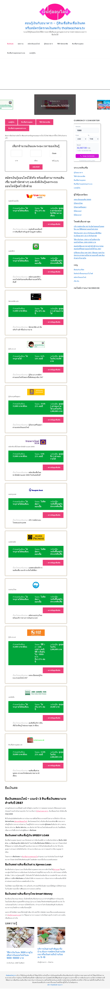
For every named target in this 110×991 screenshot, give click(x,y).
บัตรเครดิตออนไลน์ (20, 821)
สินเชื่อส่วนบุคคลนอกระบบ (16, 53)
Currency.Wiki (94, 160)
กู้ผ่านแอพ (56, 869)
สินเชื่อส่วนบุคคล (77, 44)
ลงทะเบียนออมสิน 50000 (55, 106)
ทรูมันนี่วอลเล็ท (13, 201)
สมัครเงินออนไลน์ (34, 44)
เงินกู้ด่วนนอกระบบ (14, 915)
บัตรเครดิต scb (13, 301)
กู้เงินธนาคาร (48, 44)
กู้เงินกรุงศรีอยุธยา (14, 396)
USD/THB (78, 160)
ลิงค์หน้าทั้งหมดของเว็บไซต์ (83, 273)
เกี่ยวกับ (76, 281)
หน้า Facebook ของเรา (55, 985)
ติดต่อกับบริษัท (79, 270)
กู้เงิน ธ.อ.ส (12, 637)
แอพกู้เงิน (32, 53)
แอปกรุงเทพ (12, 494)
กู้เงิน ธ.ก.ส (12, 349)
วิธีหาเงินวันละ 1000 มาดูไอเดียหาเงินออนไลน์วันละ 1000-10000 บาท (20, 955)
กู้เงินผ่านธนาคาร (42, 811)
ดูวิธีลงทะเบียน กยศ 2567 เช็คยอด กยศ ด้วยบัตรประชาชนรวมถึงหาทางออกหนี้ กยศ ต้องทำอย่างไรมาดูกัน (89, 255)
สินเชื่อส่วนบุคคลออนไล (30, 856)
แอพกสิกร (11, 251)
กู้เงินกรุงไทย (78, 203)
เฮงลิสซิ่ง (11, 697)
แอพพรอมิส (12, 542)
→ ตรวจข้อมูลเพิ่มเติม (53, 224)
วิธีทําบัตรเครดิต (62, 44)
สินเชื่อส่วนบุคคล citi (15, 745)
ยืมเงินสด (10, 44)
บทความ (21, 44)
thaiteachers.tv (11, 975)
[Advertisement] (55, 75)
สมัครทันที (36, 167)
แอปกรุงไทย (12, 589)
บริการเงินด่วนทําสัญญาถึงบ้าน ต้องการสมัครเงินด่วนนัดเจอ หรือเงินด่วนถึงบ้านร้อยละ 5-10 (51, 953)
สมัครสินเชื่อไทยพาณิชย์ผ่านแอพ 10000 (21, 446)
